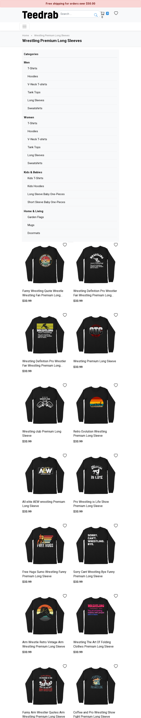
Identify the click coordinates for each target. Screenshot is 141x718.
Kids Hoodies (36, 186)
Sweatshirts (35, 108)
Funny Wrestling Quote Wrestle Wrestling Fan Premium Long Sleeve (42, 295)
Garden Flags (36, 217)
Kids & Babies (33, 172)
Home (25, 35)
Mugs (31, 225)
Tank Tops (34, 92)
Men (27, 62)
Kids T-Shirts (35, 178)
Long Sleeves (36, 100)
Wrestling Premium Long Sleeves (52, 35)
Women (29, 117)
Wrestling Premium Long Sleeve (94, 361)
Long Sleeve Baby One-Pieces (46, 194)
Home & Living (33, 211)
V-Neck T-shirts (37, 84)
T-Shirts (32, 68)
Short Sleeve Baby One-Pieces (46, 202)
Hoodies (33, 76)
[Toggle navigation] (24, 26)
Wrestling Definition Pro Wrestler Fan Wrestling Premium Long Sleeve (95, 295)
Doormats (34, 233)
